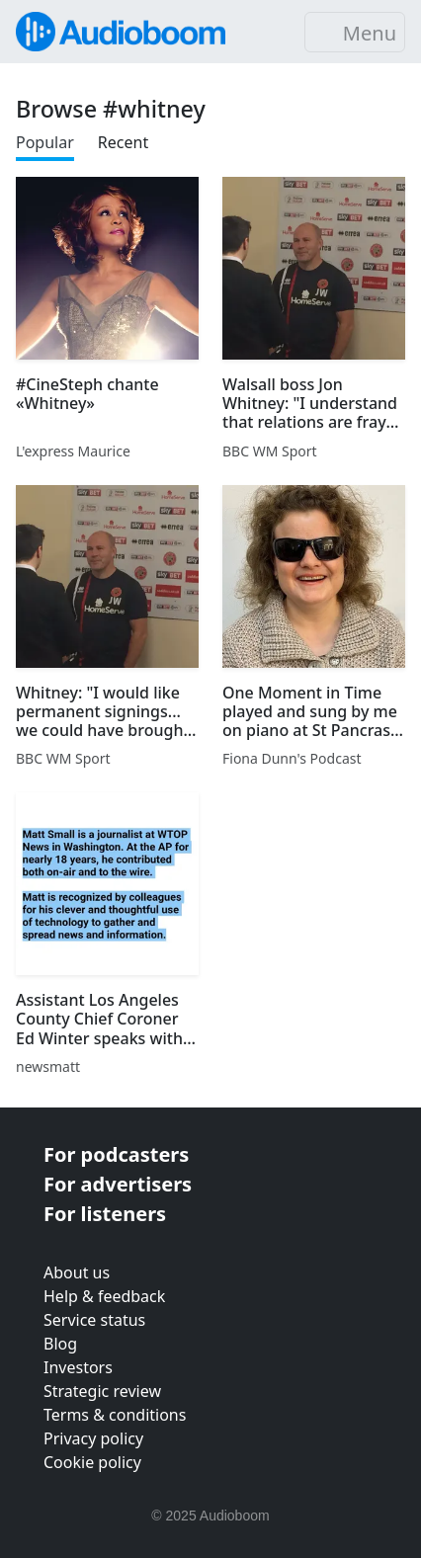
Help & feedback (104, 1296)
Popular (45, 142)
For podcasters (116, 1154)
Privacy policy (93, 1438)
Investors (78, 1367)
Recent (123, 142)
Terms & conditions (114, 1415)
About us (76, 1272)
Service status (94, 1320)
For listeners (104, 1213)
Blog (60, 1343)
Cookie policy (92, 1462)
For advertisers (117, 1184)
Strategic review (102, 1391)
